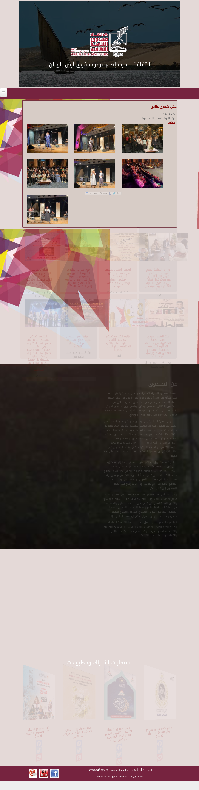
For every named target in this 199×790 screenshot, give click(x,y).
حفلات (171, 123)
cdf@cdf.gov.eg (98, 770)
